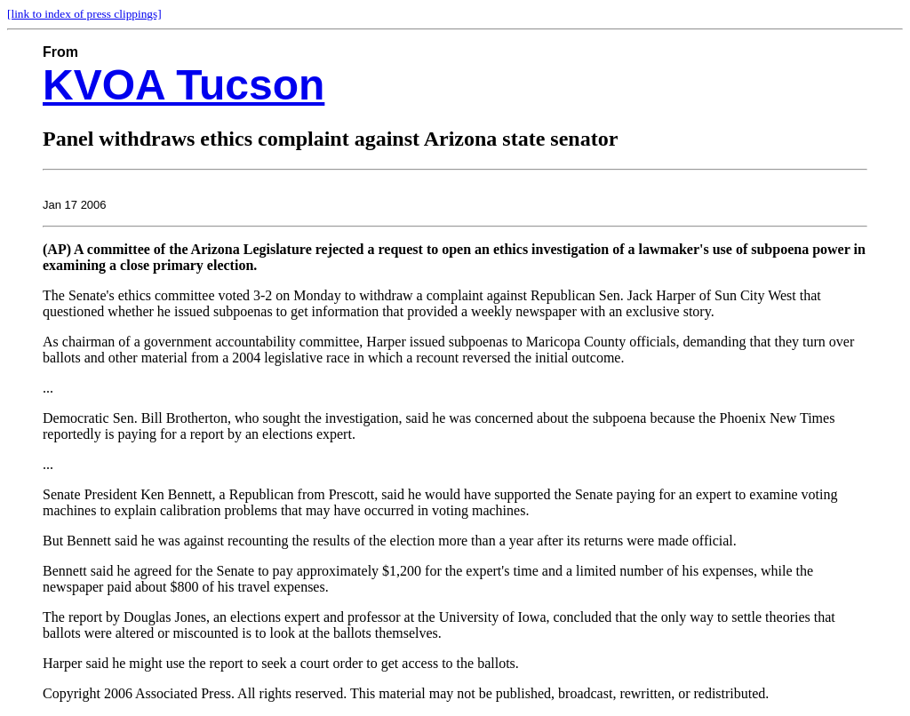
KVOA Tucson (183, 84)
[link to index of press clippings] (84, 13)
